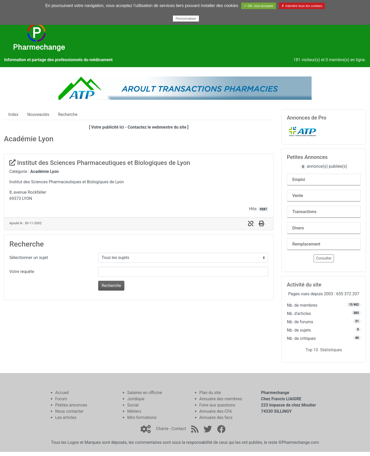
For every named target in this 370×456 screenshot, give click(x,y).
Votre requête (21, 271)
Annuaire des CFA (215, 411)
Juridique (135, 398)
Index (13, 114)
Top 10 (311, 349)
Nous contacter (69, 411)
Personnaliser (186, 18)
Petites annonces (71, 405)
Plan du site (210, 392)
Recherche (68, 114)
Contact (178, 428)
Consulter (324, 258)
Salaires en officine (144, 392)
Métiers (134, 411)
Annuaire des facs (216, 417)
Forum (61, 398)
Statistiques (331, 349)
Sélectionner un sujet (28, 257)
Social (132, 405)
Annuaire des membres (220, 398)
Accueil (62, 392)
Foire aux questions (217, 405)
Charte (162, 428)
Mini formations (142, 417)
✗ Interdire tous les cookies (301, 6)
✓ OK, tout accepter (258, 6)
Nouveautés (38, 114)
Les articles (66, 417)
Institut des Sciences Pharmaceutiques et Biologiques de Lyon (99, 162)
